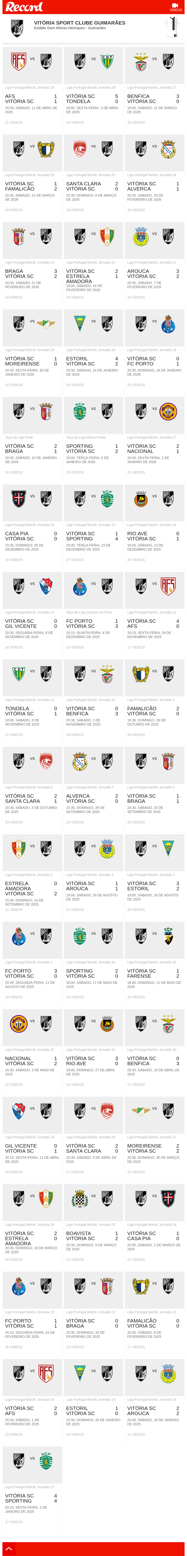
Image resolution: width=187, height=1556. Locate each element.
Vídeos (176, 8)
